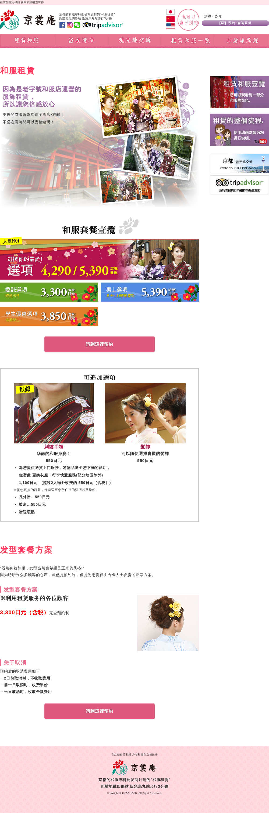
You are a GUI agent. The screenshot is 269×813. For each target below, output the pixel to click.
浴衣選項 (81, 41)
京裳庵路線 (242, 41)
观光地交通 (134, 41)
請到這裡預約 (99, 344)
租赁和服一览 (188, 41)
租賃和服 (27, 41)
